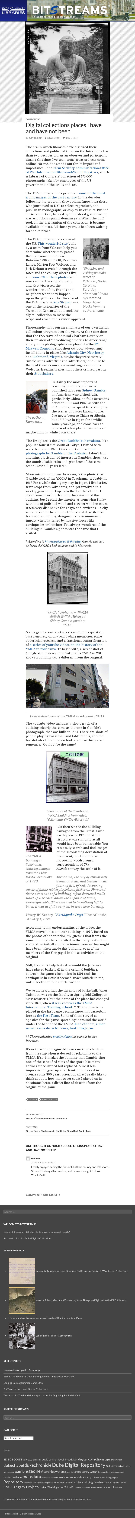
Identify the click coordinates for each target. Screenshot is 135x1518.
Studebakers (43, 373)
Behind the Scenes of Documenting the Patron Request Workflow (39, 1376)
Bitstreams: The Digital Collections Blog (23, 1513)
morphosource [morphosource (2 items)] (47, 1477)
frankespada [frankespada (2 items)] (9, 1472)
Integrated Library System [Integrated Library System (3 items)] (84, 1471)
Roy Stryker (62, 302)
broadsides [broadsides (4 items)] (71, 1459)
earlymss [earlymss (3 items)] (115, 1465)
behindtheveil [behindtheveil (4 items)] (57, 1459)
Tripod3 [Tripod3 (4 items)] (69, 1487)
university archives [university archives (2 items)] (82, 1487)
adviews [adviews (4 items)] (27, 1459)
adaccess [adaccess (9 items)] (15, 1459)
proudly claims (62, 1036)
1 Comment (72, 138)
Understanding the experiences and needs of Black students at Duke (45, 1318)
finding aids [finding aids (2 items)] (125, 1466)
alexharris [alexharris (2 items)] (37, 1460)
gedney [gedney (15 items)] (35, 1471)
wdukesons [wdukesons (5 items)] (115, 1487)
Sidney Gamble (93, 390)
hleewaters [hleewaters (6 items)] (57, 1471)
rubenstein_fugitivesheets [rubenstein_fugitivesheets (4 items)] (91, 1482)
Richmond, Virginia (47, 357)
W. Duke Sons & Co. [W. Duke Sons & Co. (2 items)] (99, 1487)
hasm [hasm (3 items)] (46, 1471)
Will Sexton (53, 138)
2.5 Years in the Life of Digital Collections (26, 1389)
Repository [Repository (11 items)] (13, 1481)
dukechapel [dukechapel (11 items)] (14, 1465)
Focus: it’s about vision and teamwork (67, 1116)
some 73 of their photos (51, 277)
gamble (33, 1099)
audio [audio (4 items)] (45, 1459)
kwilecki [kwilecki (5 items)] (16, 1477)
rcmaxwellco (49, 1099)
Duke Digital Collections (38, 1238)
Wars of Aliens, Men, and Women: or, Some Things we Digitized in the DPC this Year (81, 1300)
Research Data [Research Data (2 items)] (30, 1482)
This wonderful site (53, 243)
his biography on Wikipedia (63, 541)
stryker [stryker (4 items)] (42, 1487)
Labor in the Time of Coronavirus (54, 1335)
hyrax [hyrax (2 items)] (67, 1472)
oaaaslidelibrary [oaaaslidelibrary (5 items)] (80, 1477)
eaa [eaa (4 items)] (108, 1465)
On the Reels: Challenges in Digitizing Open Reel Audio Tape (67, 1128)
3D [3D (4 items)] (5, 1459)
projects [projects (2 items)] (114, 1477)
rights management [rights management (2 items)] (45, 1482)
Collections (33, 119)
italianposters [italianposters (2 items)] (104, 1472)
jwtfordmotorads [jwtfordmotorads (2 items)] (117, 1472)
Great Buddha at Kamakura (79, 441)
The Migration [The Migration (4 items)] (55, 1487)
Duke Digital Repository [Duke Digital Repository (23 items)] (78, 1465)
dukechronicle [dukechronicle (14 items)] (38, 1465)
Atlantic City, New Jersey (85, 352)
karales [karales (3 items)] (7, 1477)
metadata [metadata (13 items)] (31, 1476)
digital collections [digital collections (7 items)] (91, 1459)
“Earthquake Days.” (70, 915)
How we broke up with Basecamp (22, 1370)
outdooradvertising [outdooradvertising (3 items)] (101, 1477)
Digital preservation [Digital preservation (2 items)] (113, 1460)
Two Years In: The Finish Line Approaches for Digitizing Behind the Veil (42, 1395)
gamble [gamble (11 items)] (21, 1471)
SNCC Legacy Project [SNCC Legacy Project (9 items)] (21, 1487)
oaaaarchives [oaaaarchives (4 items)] (62, 1477)
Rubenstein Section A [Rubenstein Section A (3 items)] (64, 1482)
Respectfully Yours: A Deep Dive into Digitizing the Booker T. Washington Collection (81, 1270)
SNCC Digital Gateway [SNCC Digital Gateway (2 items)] (116, 1482)
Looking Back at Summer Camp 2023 (23, 1382)
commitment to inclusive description (48, 1499)
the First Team (48, 1015)
